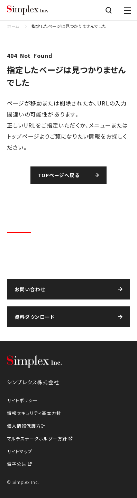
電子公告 (17, 464)
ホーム (13, 26)
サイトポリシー (22, 400)
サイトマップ (19, 451)
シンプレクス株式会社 (27, 10)
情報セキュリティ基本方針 (34, 413)
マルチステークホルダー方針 (37, 438)
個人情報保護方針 (26, 426)
